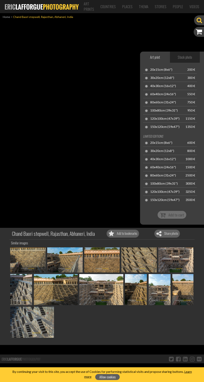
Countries (108, 6)
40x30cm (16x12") (163, 86)
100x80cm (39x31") (164, 110)
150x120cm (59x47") (164, 126)
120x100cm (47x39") (164, 118)
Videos (194, 6)
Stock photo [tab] (185, 57)
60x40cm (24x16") (163, 94)
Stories (160, 6)
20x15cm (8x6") (161, 69)
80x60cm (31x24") (163, 102)
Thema (143, 6)
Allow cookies (107, 377)
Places (127, 6)
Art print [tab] (155, 57)
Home (6, 17)
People (178, 6)
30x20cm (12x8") (162, 77)
